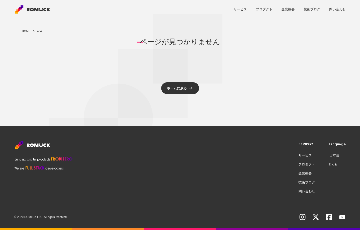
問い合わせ (337, 9)
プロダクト (264, 9)
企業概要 (288, 9)
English (333, 164)
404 (39, 31)
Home (26, 31)
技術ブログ (312, 9)
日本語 (334, 155)
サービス (240, 9)
